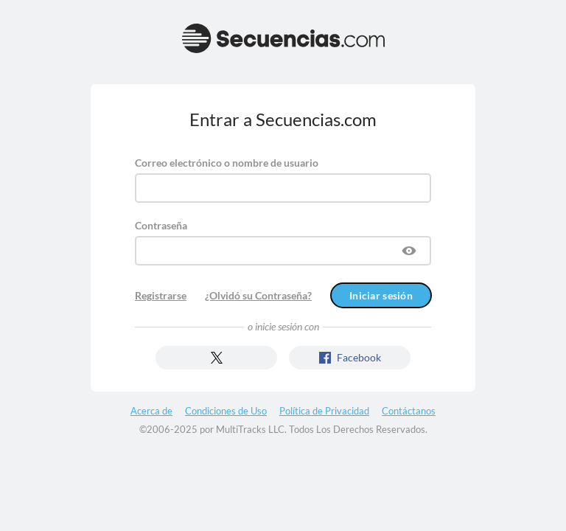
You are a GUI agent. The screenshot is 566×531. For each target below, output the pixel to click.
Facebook (350, 357)
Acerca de (151, 411)
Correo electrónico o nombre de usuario (226, 162)
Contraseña (161, 225)
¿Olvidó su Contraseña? (258, 295)
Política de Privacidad (324, 411)
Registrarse (160, 295)
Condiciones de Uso (226, 411)
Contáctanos (409, 411)
